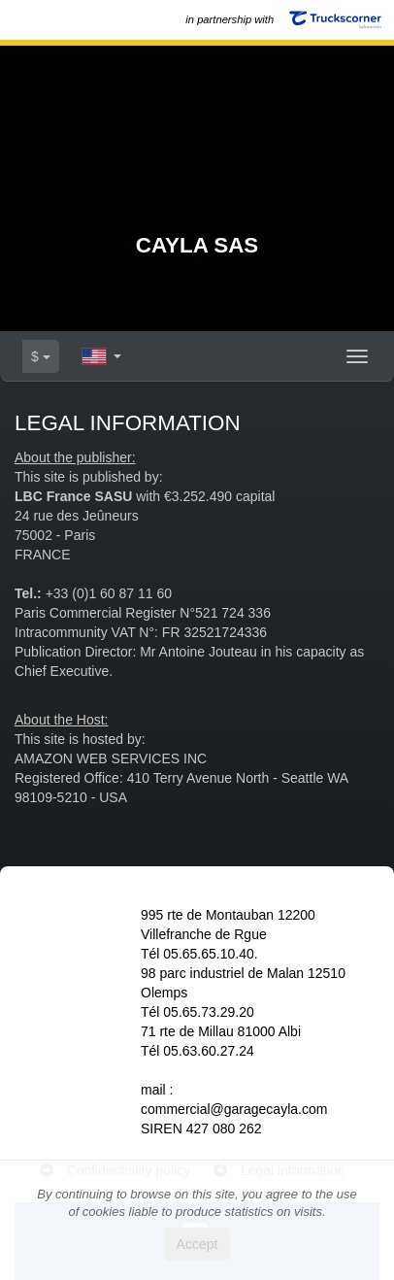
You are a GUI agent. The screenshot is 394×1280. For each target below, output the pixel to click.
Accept (197, 1244)
